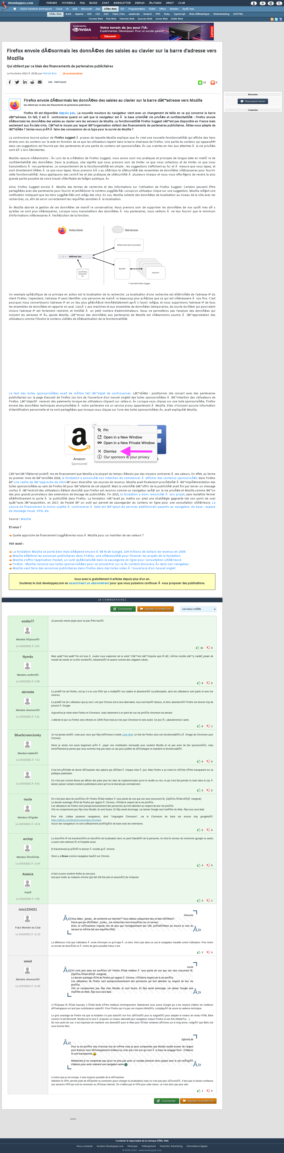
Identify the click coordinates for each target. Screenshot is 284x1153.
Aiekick (27, 881)
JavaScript (134, 14)
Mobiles (174, 9)
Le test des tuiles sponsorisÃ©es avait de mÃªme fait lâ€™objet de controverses (70, 396)
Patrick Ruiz (49, 76)
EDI (122, 9)
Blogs (93, 3)
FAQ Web (111, 19)
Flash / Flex (118, 14)
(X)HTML (238, 14)
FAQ (82, 3)
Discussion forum (252, 101)
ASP (89, 14)
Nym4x (28, 664)
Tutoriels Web (127, 19)
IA (67, 9)
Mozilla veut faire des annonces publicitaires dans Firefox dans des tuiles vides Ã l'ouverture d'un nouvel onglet (94, 571)
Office (162, 9)
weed (28, 968)
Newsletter (122, 3)
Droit (170, 3)
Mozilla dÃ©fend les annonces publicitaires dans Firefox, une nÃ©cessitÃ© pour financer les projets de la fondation (96, 559)
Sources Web (145, 19)
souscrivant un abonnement (89, 586)
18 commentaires (72, 76)
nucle (28, 806)
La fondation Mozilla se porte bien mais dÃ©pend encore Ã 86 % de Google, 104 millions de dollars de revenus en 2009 (99, 554)
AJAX (68, 14)
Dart (106, 14)
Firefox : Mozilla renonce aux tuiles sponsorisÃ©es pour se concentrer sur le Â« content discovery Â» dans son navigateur (101, 567)
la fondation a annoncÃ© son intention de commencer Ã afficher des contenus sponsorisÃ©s (130, 481)
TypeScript (179, 14)
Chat (105, 3)
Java (98, 9)
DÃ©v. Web (110, 9)
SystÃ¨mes (188, 9)
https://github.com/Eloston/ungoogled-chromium (76, 827)
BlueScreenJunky (28, 742)
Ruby (167, 14)
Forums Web (96, 19)
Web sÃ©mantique (199, 14)
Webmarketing (221, 14)
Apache (79, 14)
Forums (51, 3)
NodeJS (147, 14)
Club (181, 3)
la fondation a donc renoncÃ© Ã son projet (152, 497)
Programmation (136, 9)
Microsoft (86, 9)
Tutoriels (68, 3)
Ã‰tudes (155, 3)
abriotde (28, 699)
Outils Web (177, 19)
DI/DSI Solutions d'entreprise (36, 9)
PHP (158, 14)
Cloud (59, 9)
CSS (97, 14)
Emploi (140, 3)
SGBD (152, 9)
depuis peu (67, 116)
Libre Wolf (127, 742)
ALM (74, 9)
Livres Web (161, 19)
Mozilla (26, 522)
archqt (28, 846)
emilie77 (28, 628)
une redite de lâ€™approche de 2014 (40, 485)
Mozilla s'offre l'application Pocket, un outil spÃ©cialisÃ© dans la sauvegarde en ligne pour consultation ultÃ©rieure (97, 563)
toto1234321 (28, 917)
